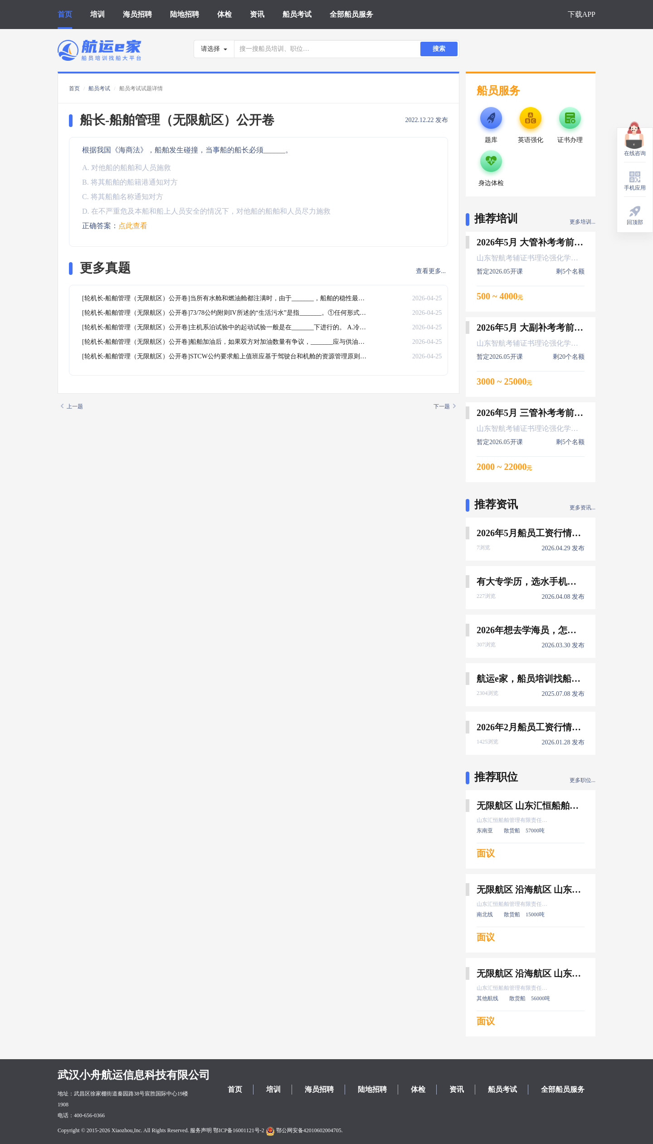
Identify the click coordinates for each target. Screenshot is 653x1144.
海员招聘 (137, 14)
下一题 (445, 406)
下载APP (581, 14)
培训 (97, 14)
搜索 (439, 48)
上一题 (72, 406)
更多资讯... (582, 507)
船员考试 (297, 14)
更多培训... (582, 222)
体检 (224, 14)
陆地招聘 (184, 14)
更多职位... (582, 780)
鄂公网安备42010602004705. (304, 1130)
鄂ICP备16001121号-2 (238, 1130)
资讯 (257, 14)
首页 (65, 14)
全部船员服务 (351, 14)
